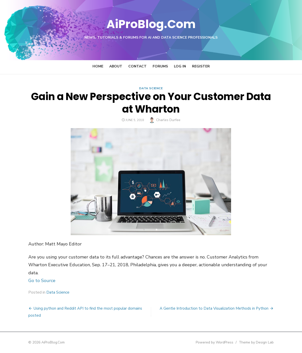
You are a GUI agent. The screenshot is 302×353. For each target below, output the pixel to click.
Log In (180, 66)
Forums (160, 66)
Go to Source (41, 281)
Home (97, 66)
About (115, 66)
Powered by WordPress (215, 342)
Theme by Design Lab (256, 342)
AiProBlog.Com (151, 24)
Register (201, 66)
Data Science (151, 88)
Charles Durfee (168, 120)
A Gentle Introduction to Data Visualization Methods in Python (214, 308)
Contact (137, 66)
